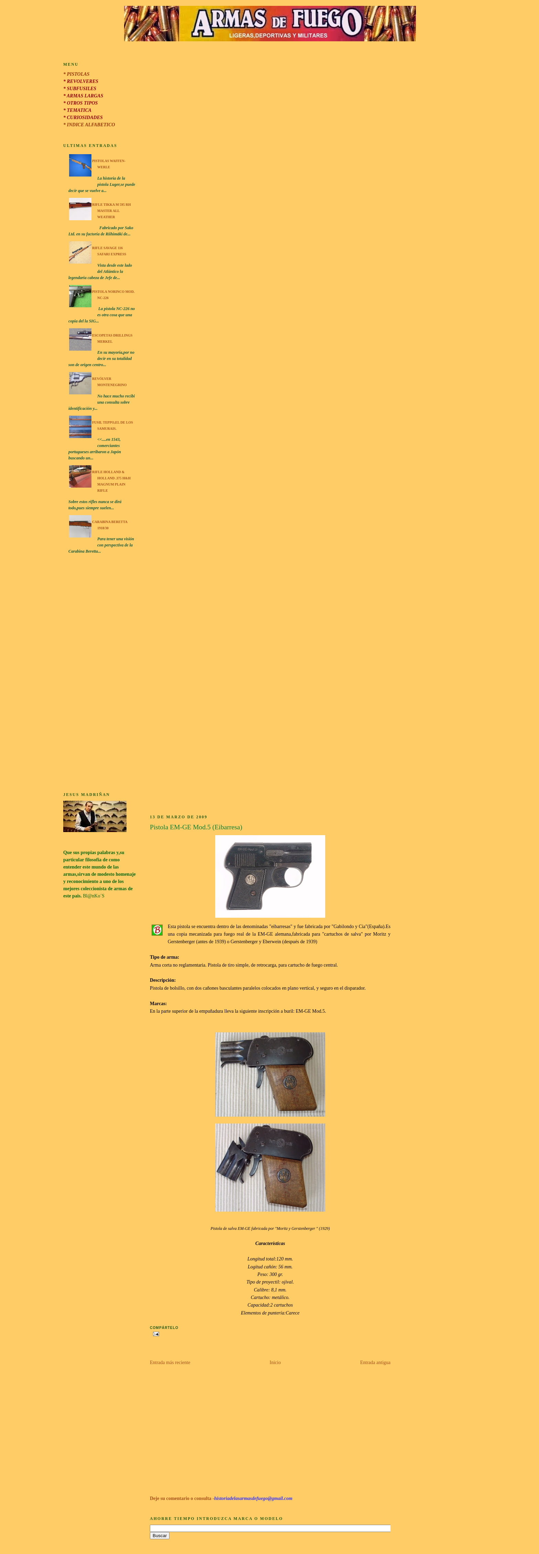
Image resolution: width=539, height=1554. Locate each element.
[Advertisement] (99, 674)
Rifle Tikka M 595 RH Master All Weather (111, 211)
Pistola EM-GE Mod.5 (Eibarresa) (196, 827)
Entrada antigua (375, 1362)
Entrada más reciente (170, 1362)
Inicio (275, 1362)
